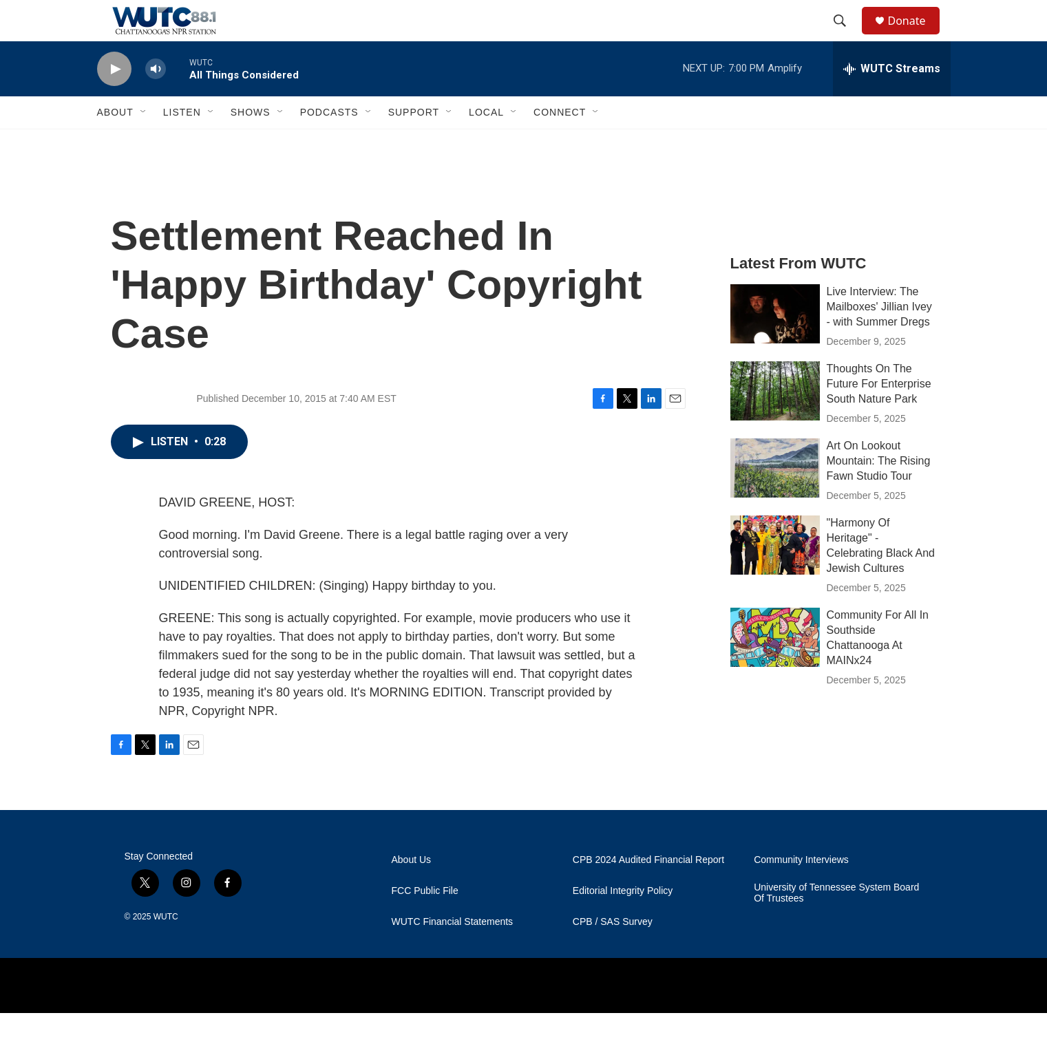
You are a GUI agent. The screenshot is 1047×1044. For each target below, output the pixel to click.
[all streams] (892, 99)
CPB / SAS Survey (613, 953)
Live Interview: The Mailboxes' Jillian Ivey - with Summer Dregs (879, 338)
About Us (412, 891)
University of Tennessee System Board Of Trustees (836, 924)
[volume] (155, 100)
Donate (915, 36)
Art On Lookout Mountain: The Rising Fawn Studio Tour (879, 492)
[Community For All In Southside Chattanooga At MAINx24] (775, 668)
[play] (114, 100)
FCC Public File (425, 922)
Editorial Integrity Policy (623, 922)
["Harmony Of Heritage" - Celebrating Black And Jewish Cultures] (775, 576)
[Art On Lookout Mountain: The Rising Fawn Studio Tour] (775, 499)
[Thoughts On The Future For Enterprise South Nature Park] (775, 421)
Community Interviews (801, 891)
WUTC (166, 947)
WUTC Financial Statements (453, 953)
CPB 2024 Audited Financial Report (648, 891)
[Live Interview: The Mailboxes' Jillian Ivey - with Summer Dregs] (775, 344)
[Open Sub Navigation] (143, 143)
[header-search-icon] (847, 36)
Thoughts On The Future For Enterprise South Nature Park (879, 415)
